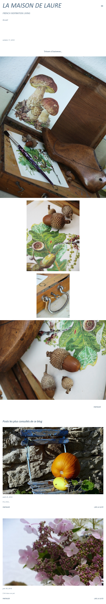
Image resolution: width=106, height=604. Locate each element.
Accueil (5, 20)
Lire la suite (98, 507)
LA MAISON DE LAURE (32, 6)
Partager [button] (97, 407)
